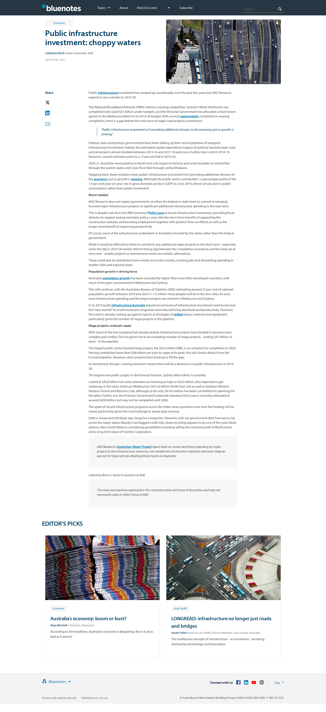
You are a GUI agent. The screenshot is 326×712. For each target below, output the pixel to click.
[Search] (263, 9)
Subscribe (186, 8)
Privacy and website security (59, 698)
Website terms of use (94, 698)
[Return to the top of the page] (279, 682)
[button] (53, 103)
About (123, 8)
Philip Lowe (156, 213)
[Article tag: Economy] (58, 608)
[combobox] (263, 9)
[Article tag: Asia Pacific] (180, 608)
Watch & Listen (147, 8)
